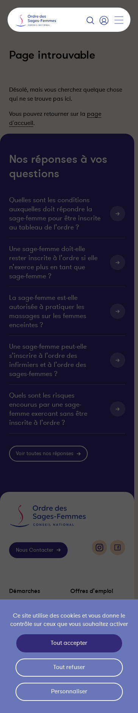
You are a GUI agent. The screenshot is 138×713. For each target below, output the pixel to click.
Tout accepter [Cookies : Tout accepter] (69, 643)
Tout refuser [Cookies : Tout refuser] (69, 667)
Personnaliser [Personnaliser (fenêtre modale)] (69, 691)
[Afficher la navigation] (119, 20)
